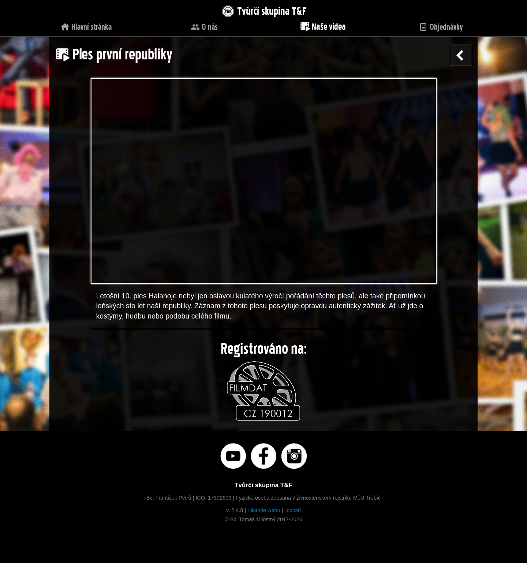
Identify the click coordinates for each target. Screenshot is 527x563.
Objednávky (441, 26)
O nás (204, 26)
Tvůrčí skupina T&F (263, 9)
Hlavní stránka (86, 26)
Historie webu (264, 510)
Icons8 (293, 510)
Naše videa (323, 25)
